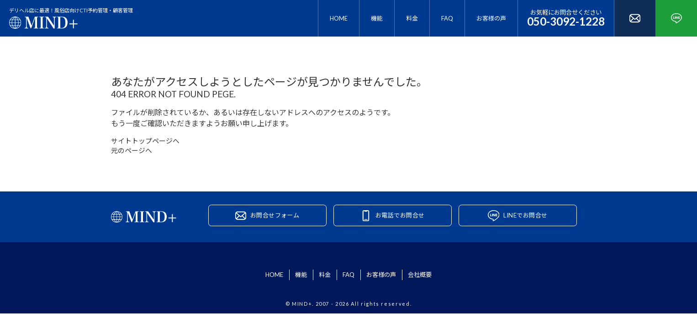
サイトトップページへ (147, 141)
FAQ (447, 18)
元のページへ (133, 152)
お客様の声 (491, 18)
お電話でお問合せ (400, 219)
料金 (412, 18)
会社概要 (446, 281)
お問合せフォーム (275, 219)
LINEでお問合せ (526, 219)
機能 (377, 18)
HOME (339, 18)
